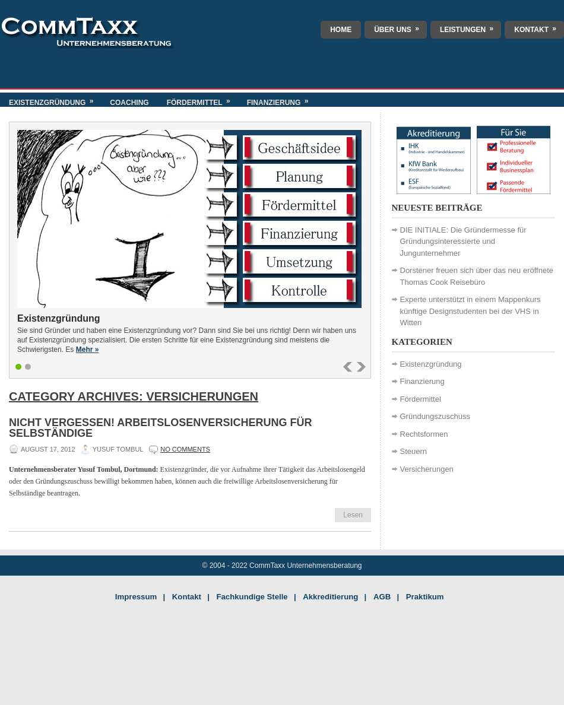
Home (340, 30)
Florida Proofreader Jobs (293, 684)
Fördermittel (202, 100)
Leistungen (470, 27)
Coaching (129, 103)
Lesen (353, 515)
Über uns (400, 27)
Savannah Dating (440, 684)
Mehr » (87, 349)
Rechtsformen (424, 434)
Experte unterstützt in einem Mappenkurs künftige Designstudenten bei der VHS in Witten (470, 311)
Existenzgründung (55, 100)
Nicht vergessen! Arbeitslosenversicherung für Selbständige (160, 428)
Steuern (413, 451)
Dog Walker (198, 684)
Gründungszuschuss (435, 416)
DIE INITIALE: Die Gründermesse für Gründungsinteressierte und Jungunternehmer (463, 242)
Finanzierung (281, 100)
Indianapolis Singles (366, 684)
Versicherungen (427, 469)
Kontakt (539, 27)
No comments (185, 449)
